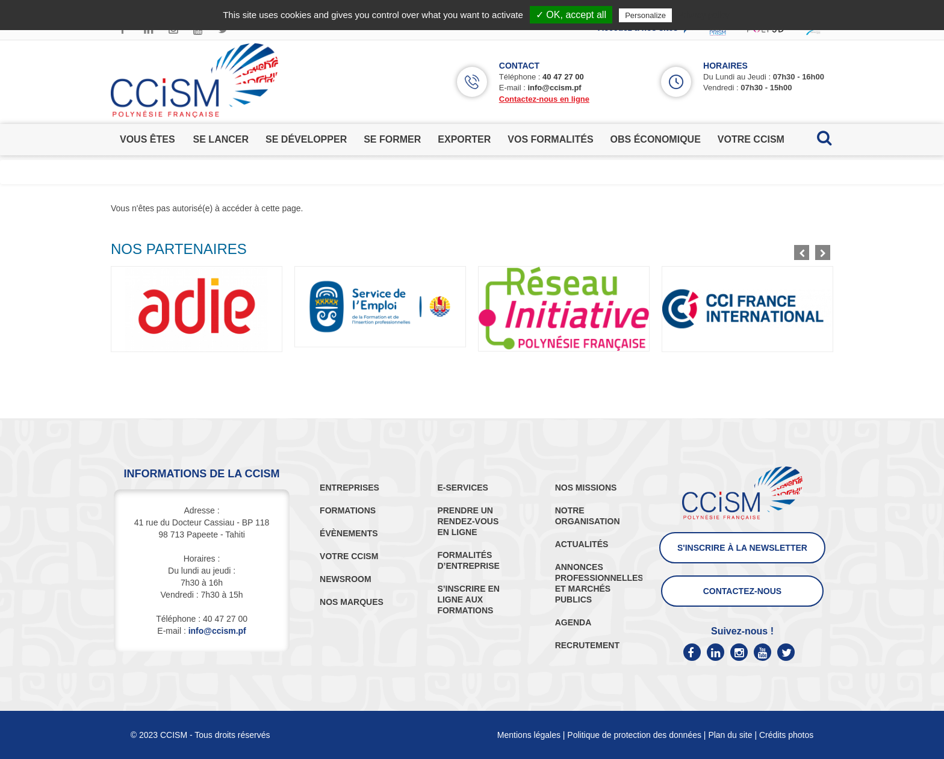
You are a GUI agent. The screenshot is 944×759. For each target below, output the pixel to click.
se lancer (221, 139)
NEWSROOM (345, 579)
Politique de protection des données (634, 735)
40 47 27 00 (563, 76)
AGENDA (573, 622)
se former (392, 139)
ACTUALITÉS (582, 544)
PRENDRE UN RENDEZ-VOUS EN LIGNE (467, 521)
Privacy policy (704, 15)
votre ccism (751, 139)
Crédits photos (786, 735)
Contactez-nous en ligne (544, 99)
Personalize (645, 15)
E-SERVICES (462, 487)
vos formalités (550, 139)
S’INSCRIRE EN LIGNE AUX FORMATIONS (468, 599)
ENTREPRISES (349, 487)
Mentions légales (528, 735)
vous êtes (147, 139)
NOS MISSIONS (586, 487)
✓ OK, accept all (571, 15)
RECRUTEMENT (587, 645)
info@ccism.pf (554, 87)
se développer (306, 139)
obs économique (655, 139)
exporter (464, 139)
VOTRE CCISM (349, 556)
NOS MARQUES (352, 602)
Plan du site (730, 735)
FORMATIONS (348, 510)
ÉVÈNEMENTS (348, 533)
